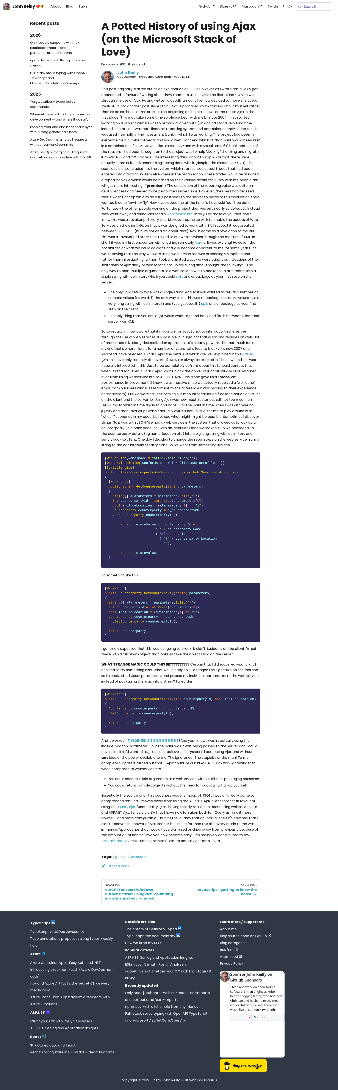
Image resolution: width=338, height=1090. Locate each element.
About (55, 6)
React (38, 1036)
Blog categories (233, 942)
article (247, 354)
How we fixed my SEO (143, 942)
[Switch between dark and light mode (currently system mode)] (289, 6)
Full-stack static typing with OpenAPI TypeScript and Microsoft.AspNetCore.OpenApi (58, 78)
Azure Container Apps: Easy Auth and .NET (65, 962)
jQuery (120, 857)
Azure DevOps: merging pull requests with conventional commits (59, 142)
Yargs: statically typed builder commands (53, 104)
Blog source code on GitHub (245, 936)
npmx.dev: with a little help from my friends (58, 63)
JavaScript (138, 857)
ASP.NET (40, 1012)
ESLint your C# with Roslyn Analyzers (61, 1021)
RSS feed (229, 949)
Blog (69, 6)
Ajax (198, 242)
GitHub (206, 6)
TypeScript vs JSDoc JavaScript (57, 931)
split (179, 276)
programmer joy (115, 840)
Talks (82, 6)
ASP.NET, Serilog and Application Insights (64, 1028)
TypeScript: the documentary (152, 936)
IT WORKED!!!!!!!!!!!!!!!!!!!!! (152, 740)
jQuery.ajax (126, 806)
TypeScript (42, 923)
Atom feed (231, 956)
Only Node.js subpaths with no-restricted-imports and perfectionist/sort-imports (54, 47)
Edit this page (115, 866)
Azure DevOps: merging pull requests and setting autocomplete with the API (60, 154)
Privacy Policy (231, 963)
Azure (37, 954)
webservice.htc (180, 214)
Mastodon (252, 6)
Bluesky (228, 6)
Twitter (276, 6)
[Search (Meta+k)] (314, 6)
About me (228, 929)
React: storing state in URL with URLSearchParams (72, 1052)
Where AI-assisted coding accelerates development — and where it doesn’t (60, 117)
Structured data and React (53, 1045)
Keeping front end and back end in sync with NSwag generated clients (61, 129)
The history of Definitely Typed (153, 929)
